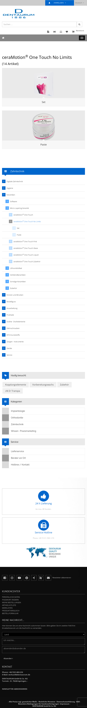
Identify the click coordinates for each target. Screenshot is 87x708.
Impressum (64, 704)
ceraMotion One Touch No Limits (27, 221)
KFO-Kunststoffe (13, 335)
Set (43, 102)
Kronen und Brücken (15, 295)
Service (9, 355)
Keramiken (11, 195)
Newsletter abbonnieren (14, 689)
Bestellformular (10, 613)
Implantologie (13, 411)
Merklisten (7, 608)
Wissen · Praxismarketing (19, 431)
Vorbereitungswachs (43, 384)
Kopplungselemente (15, 384)
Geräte (9, 348)
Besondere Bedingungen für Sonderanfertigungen (38, 704)
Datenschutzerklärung (66, 702)
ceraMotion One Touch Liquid (25, 254)
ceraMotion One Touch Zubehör (26, 261)
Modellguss (11, 301)
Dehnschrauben (13, 328)
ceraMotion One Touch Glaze (25, 248)
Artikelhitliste (9, 605)
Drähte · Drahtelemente (16, 321)
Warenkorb (78, 32)
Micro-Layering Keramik (19, 208)
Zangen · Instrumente (15, 341)
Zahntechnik (12, 424)
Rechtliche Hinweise (47, 702)
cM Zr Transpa (12, 390)
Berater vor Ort (14, 458)
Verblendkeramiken (18, 275)
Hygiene (10, 188)
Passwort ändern (10, 599)
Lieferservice (13, 451)
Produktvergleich (10, 610)
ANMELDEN (58, 3)
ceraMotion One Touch (23, 214)
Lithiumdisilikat (16, 268)
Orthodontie (12, 417)
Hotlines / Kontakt (15, 464)
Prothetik (10, 315)
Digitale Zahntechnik (15, 181)
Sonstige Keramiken (18, 281)
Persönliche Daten (11, 597)
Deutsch (79, 3)
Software (13, 201)
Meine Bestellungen (11, 602)
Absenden (8, 658)
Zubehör (13, 288)
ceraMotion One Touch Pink (25, 241)
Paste (43, 144)
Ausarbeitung (12, 308)
